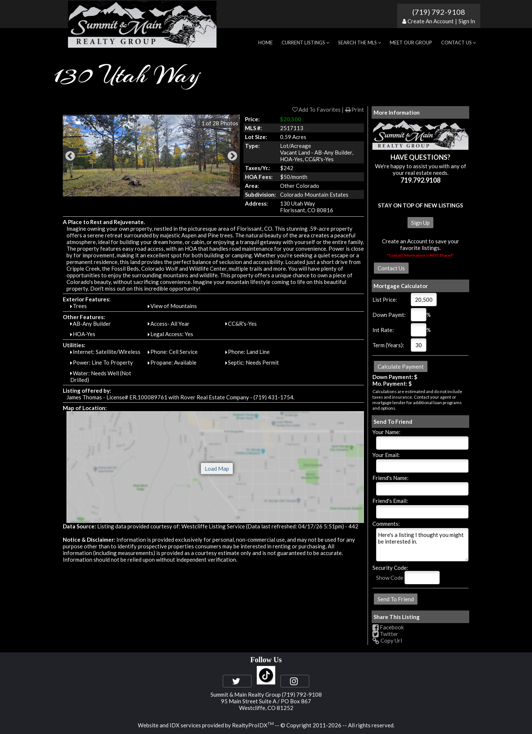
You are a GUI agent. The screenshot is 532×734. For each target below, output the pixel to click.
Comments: (386, 523)
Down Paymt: (389, 314)
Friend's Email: (390, 500)
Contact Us (458, 42)
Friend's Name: (390, 477)
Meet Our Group (411, 42)
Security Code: (390, 567)
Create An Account (430, 21)
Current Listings (305, 42)
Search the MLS (359, 42)
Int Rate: (383, 330)
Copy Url (387, 640)
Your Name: (386, 432)
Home (265, 42)
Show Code (389, 577)
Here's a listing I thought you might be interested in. (422, 544)
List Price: (384, 299)
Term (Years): (388, 345)
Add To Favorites (316, 109)
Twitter (385, 633)
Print (354, 109)
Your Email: (386, 454)
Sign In (466, 21)
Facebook (388, 627)
